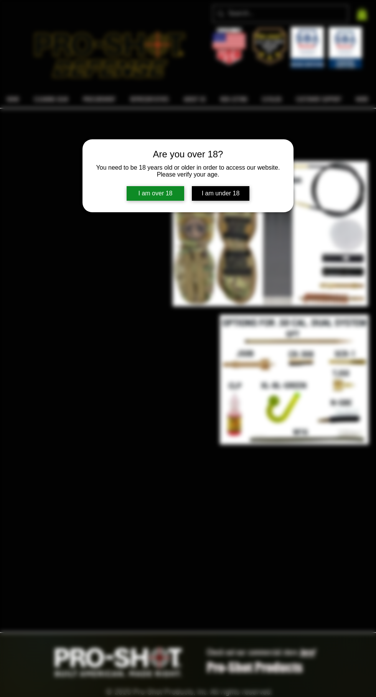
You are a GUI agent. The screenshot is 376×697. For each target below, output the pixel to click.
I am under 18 (221, 193)
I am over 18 (156, 193)
